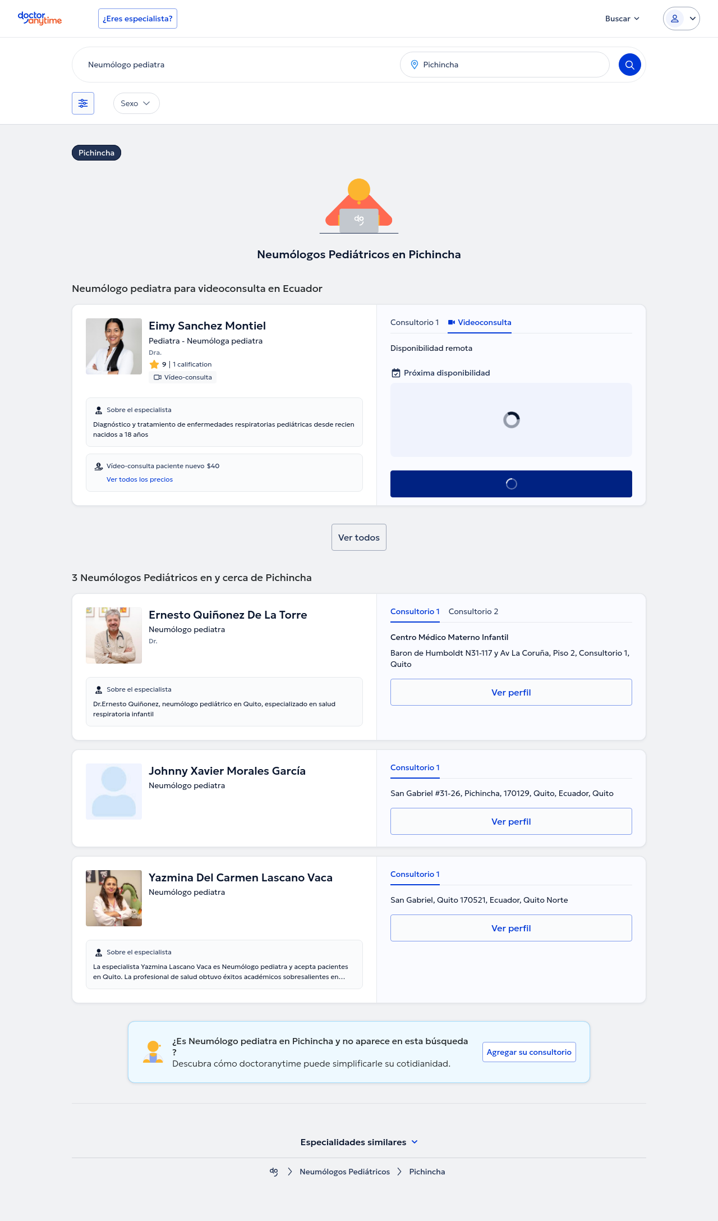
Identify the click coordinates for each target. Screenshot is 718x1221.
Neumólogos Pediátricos (344, 1172)
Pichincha (96, 153)
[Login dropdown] (681, 18)
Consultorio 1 (414, 322)
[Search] (630, 64)
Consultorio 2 (474, 611)
